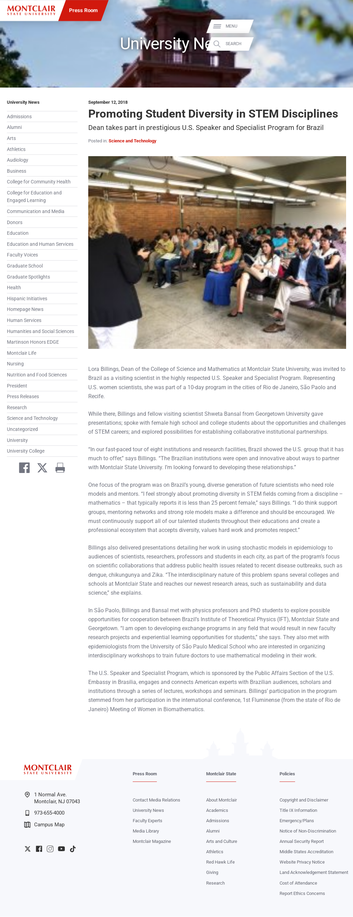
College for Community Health (39, 181)
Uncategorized (22, 429)
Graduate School (25, 266)
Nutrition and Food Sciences (37, 374)
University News (23, 102)
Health (14, 287)
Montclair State (221, 774)
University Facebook (39, 849)
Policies (287, 774)
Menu (336, 26)
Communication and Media (35, 211)
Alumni (14, 127)
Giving (212, 872)
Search (338, 43)
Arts (11, 138)
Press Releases (23, 396)
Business (16, 171)
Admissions (19, 116)
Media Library (146, 831)
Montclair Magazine (152, 841)
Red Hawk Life (220, 862)
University (17, 440)
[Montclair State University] (31, 10)
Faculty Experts (147, 821)
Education (18, 233)
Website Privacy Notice (302, 862)
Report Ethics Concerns (302, 893)
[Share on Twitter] (40, 469)
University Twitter (27, 849)
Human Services (24, 320)
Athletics (16, 149)
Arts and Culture (221, 841)
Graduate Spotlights (28, 277)
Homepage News (25, 309)
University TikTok (72, 849)
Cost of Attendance (298, 883)
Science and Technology (32, 418)
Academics (217, 810)
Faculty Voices (22, 255)
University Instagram (50, 849)
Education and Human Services (40, 244)
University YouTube (61, 849)
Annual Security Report (302, 841)
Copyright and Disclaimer (304, 800)
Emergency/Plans (297, 821)
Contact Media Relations (156, 800)
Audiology (17, 160)
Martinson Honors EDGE (33, 342)
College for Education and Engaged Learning (34, 196)
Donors (14, 222)
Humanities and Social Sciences (40, 331)
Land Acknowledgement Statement (314, 872)
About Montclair (221, 800)
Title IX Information (298, 810)
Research (17, 407)
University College (25, 451)
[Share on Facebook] (22, 469)
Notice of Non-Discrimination (308, 831)
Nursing (15, 363)
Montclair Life (21, 353)
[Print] (58, 469)
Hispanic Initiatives (27, 298)
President (17, 386)
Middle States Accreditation (306, 852)
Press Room (83, 10)
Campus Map (44, 825)
